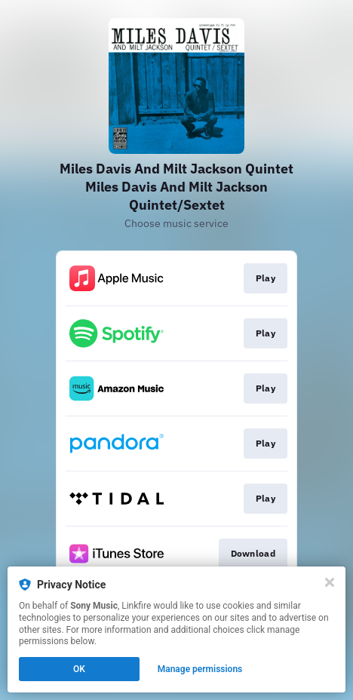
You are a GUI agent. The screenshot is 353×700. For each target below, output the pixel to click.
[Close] (330, 582)
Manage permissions (200, 669)
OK (79, 669)
